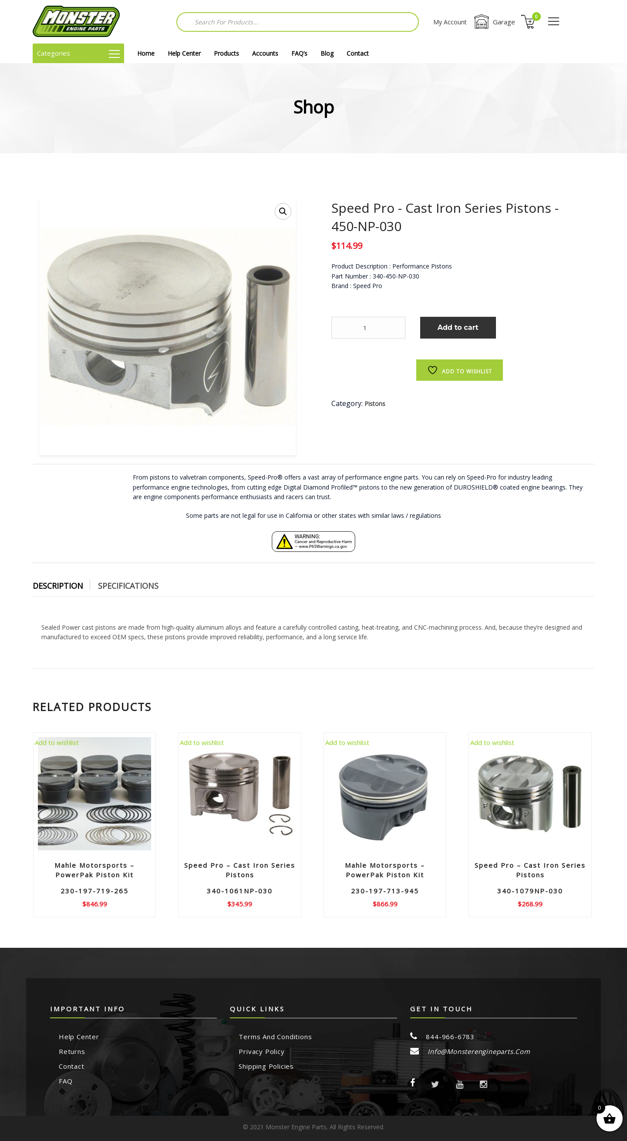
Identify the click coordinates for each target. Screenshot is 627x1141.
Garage (494, 21)
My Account (450, 22)
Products (226, 53)
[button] (283, 211)
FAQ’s (299, 53)
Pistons (374, 403)
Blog (327, 53)
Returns (72, 1051)
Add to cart (458, 327)
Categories (78, 53)
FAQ (65, 1081)
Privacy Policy (261, 1051)
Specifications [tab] (128, 586)
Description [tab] (58, 586)
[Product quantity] (368, 328)
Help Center (184, 53)
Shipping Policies (266, 1066)
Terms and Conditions (275, 1036)
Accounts (265, 53)
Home (146, 53)
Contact (358, 53)
